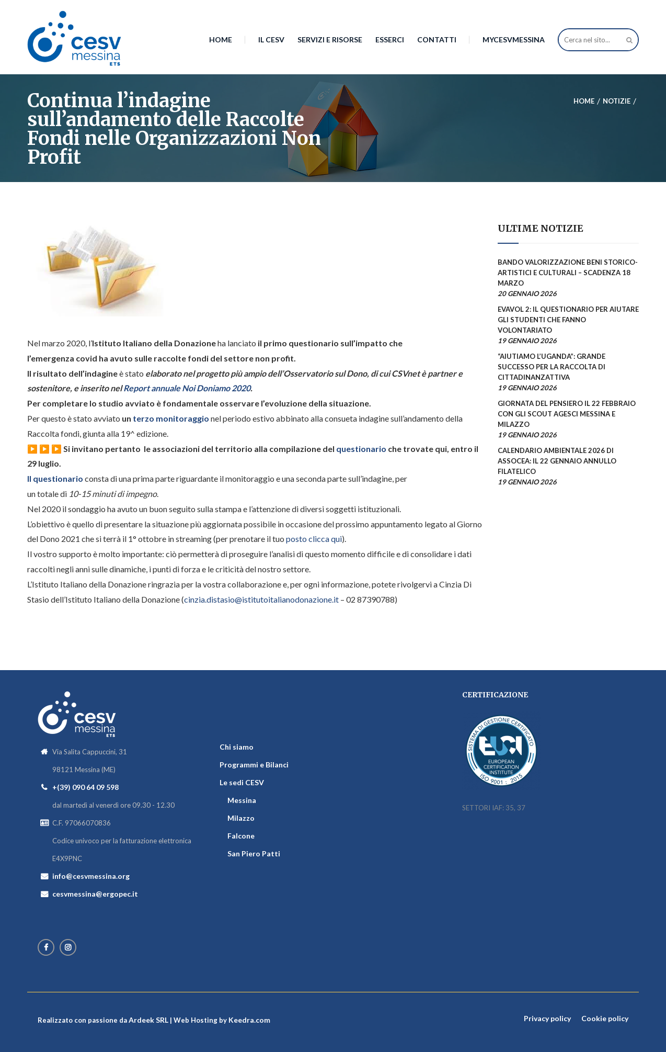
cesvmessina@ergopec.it (95, 893)
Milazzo (241, 817)
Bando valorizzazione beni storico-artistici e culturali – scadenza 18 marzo (568, 272)
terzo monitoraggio (170, 418)
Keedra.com (249, 1019)
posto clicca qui (314, 539)
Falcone (241, 835)
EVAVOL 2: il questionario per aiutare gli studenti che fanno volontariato (568, 319)
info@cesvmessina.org (91, 876)
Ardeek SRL (148, 1019)
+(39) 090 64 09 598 (85, 787)
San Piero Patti (253, 853)
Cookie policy (604, 1018)
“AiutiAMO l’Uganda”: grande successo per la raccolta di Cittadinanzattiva (551, 366)
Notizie (616, 101)
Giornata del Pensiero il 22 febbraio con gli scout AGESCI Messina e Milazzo (567, 413)
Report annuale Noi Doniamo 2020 (186, 388)
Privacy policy (547, 1018)
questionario (360, 449)
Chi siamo (237, 746)
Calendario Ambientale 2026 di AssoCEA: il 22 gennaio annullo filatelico (557, 461)
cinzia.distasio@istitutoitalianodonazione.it (261, 599)
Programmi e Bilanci (254, 764)
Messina (241, 800)
